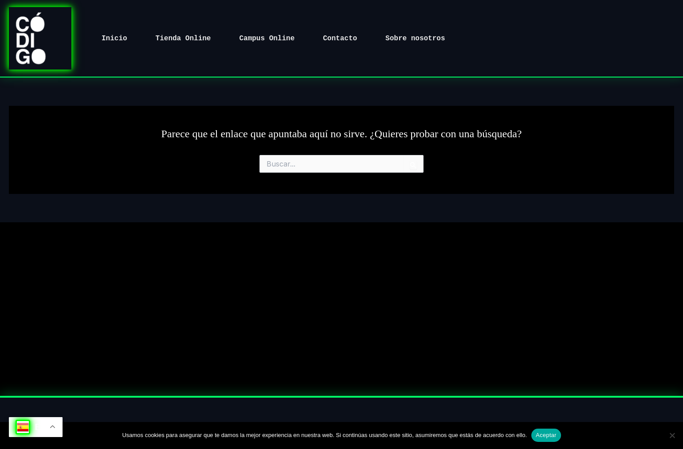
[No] (671, 435)
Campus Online (266, 39)
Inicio (114, 39)
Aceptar (546, 435)
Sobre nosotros (415, 39)
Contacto (340, 39)
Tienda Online (183, 39)
